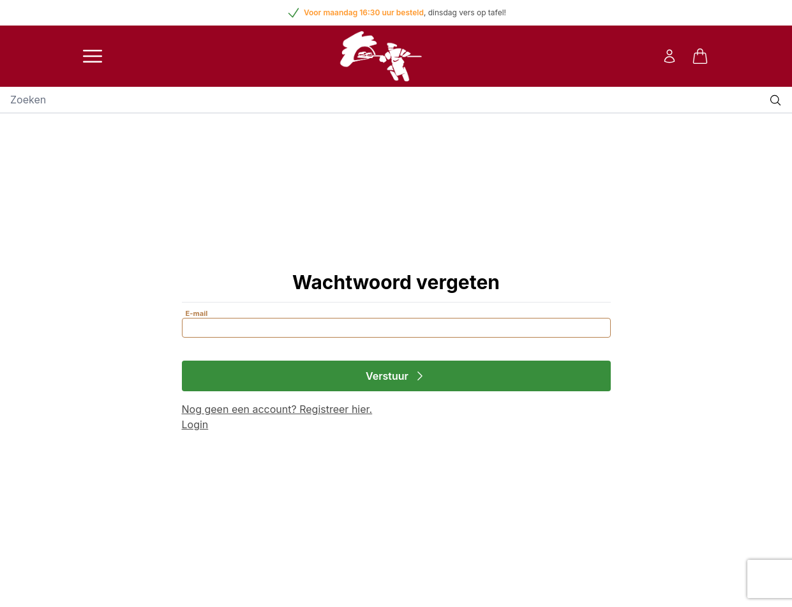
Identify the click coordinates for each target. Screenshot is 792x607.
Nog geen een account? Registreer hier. (277, 409)
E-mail (197, 313)
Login (195, 424)
